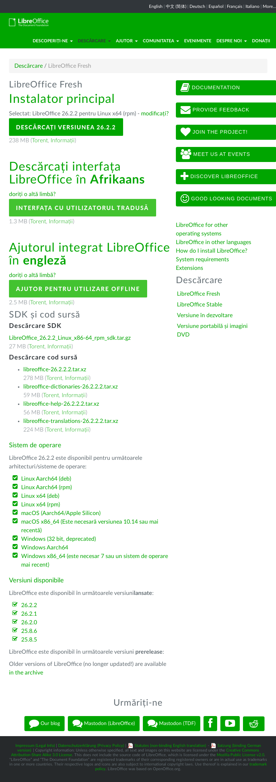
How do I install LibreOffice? (211, 251)
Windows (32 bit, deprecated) (58, 539)
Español (216, 6)
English (156, 6)
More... (269, 6)
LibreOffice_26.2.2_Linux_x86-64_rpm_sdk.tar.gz (70, 338)
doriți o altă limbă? (32, 194)
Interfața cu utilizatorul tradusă (82, 207)
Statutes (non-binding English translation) (170, 746)
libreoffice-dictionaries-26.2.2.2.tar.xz (70, 387)
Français (234, 6)
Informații (63, 140)
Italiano (252, 6)
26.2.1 (29, 614)
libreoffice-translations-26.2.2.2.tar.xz (70, 421)
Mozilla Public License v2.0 (240, 755)
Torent (40, 140)
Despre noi (231, 41)
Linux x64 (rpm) (40, 504)
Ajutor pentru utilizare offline (78, 288)
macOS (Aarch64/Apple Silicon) (60, 513)
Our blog (44, 724)
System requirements (203, 259)
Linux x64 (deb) (40, 496)
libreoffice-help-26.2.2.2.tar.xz (61, 404)
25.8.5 (29, 640)
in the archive (26, 673)
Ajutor (127, 41)
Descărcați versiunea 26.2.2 (66, 127)
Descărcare (94, 41)
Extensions (189, 268)
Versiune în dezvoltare (205, 315)
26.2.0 (29, 622)
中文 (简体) (176, 6)
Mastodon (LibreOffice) (103, 724)
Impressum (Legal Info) (35, 746)
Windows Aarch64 (44, 547)
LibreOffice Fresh (198, 294)
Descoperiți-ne (53, 41)
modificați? (155, 113)
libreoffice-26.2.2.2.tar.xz (54, 369)
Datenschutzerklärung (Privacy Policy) (91, 746)
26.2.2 (29, 605)
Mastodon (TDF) (172, 724)
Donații (261, 41)
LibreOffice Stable (199, 304)
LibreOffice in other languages (213, 242)
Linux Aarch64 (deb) (46, 479)
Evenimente (197, 41)
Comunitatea (161, 41)
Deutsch (197, 6)
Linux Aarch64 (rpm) (46, 487)
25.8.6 (29, 631)
